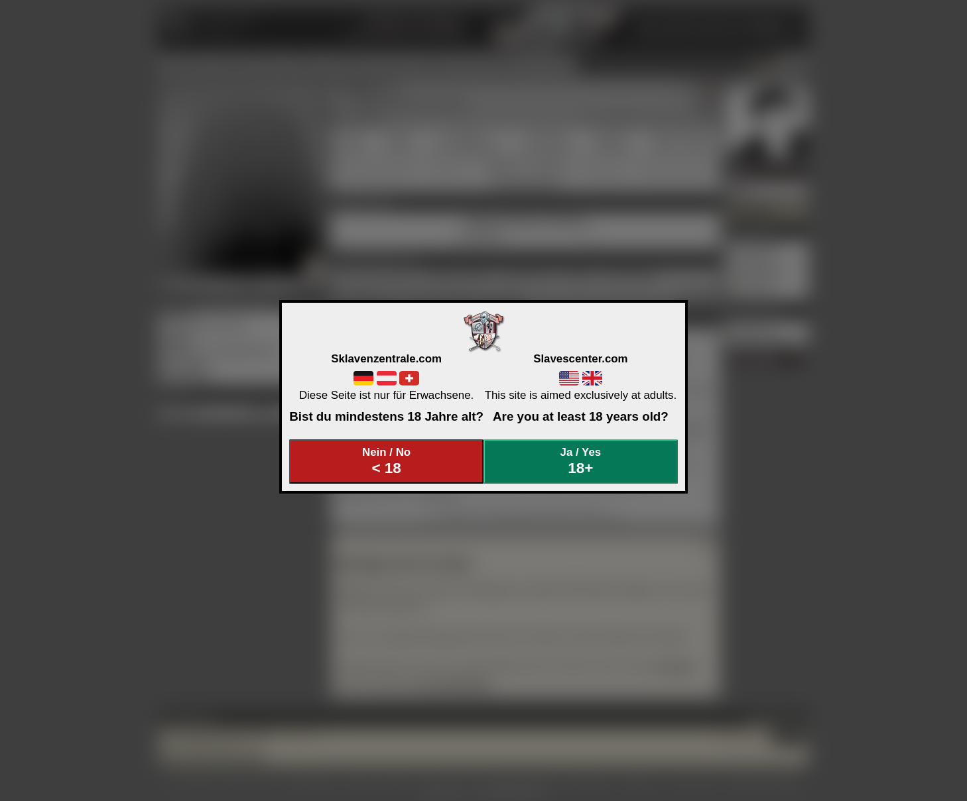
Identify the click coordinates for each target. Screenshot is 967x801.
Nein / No (387, 461)
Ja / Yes (581, 461)
